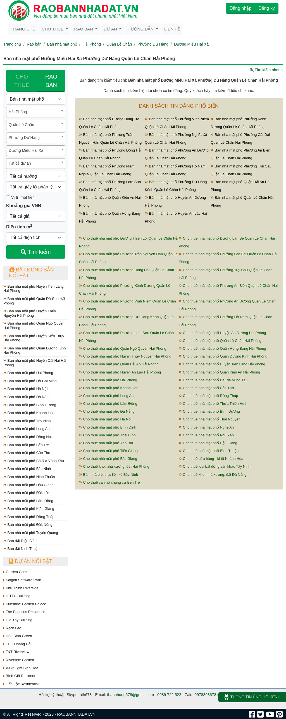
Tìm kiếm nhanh (266, 70)
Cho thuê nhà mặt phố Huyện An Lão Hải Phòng (120, 372)
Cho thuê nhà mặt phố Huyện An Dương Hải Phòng (222, 333)
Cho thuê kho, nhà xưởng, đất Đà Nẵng (212, 474)
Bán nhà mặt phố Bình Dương (29, 405)
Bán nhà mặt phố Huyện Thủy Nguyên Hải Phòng (29, 313)
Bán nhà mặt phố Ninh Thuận (29, 477)
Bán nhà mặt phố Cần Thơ (26, 453)
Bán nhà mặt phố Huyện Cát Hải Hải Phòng (34, 362)
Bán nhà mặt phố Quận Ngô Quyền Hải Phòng (34, 325)
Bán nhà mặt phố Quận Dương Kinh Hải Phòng (34, 350)
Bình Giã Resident (19, 676)
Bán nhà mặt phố (62, 44)
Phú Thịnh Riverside (21, 588)
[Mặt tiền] (8, 197)
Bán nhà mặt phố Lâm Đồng (28, 501)
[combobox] (35, 112)
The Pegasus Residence (24, 612)
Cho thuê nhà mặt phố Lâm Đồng (108, 403)
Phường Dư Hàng (152, 44)
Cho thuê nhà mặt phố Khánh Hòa (108, 388)
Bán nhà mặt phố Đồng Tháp (28, 517)
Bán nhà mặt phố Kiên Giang (28, 509)
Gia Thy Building (17, 620)
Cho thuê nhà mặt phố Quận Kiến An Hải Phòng (219, 372)
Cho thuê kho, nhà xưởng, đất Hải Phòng (114, 466)
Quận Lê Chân (119, 44)
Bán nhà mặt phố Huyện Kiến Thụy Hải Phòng (33, 338)
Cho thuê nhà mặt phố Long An (106, 396)
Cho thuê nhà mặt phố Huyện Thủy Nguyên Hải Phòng (125, 356)
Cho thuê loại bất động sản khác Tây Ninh (215, 466)
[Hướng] (35, 176)
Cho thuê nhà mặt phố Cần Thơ (206, 388)
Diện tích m (19, 226)
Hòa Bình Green (17, 636)
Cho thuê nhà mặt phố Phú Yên (206, 435)
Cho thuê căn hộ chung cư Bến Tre (109, 482)
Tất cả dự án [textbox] (20, 163)
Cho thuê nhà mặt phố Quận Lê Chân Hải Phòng (220, 341)
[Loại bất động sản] (35, 99)
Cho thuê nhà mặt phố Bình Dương (209, 411)
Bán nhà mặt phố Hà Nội (25, 389)
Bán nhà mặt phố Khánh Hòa (28, 413)
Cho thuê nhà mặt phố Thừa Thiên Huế (212, 403)
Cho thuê (53, 29)
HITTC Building (16, 596)
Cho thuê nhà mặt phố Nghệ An (206, 427)
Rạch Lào (12, 628)
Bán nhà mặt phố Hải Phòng (28, 373)
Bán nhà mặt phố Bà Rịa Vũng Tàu (33, 461)
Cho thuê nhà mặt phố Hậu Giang (208, 443)
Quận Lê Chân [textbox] (21, 124)
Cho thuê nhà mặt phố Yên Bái (106, 443)
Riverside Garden (18, 660)
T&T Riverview (16, 652)
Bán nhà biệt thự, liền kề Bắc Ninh (108, 474)
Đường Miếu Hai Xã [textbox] (26, 150)
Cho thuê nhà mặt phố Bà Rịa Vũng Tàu (213, 380)
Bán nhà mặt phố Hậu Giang (28, 485)
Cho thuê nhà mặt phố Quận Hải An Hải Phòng (119, 364)
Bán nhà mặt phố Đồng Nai (27, 437)
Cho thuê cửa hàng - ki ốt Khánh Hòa (211, 459)
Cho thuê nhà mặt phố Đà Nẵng (107, 411)
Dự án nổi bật (30, 561)
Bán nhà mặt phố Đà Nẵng (27, 397)
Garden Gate (15, 572)
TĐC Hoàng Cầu (17, 644)
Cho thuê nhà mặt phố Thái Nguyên (209, 419)
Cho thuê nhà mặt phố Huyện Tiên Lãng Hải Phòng (222, 364)
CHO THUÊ (21, 81)
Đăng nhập (240, 8)
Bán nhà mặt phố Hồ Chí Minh (30, 381)
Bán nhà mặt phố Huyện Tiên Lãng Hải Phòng (33, 288)
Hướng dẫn (141, 29)
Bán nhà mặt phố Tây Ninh (27, 421)
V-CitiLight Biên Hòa (20, 668)
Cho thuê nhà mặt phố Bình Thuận (209, 451)
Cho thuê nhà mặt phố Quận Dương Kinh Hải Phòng (223, 356)
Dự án (111, 29)
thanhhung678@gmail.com (130, 694)
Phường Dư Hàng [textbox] (24, 137)
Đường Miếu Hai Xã (191, 44)
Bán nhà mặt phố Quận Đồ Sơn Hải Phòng (34, 301)
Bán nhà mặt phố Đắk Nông (27, 524)
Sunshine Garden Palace (24, 604)
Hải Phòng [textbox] (18, 112)
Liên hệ (172, 29)
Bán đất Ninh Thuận (21, 549)
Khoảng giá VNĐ (23, 205)
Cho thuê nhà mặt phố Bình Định (107, 427)
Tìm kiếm (36, 252)
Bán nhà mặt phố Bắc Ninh (27, 469)
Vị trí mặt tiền (20, 197)
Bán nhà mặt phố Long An (26, 429)
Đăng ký (266, 8)
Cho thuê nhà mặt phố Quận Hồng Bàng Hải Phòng (222, 348)
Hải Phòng (91, 44)
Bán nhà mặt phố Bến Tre (26, 445)
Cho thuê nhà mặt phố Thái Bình (107, 435)
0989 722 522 (169, 694)
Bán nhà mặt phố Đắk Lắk (26, 493)
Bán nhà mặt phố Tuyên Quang (30, 533)
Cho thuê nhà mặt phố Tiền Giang (108, 451)
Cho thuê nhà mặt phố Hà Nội (105, 419)
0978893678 (205, 694)
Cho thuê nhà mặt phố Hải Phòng (108, 380)
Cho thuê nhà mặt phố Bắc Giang (108, 459)
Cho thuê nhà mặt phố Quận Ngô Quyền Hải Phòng (122, 348)
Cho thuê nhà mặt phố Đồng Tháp (208, 396)
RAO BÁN (51, 81)
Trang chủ (23, 29)
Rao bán (84, 29)
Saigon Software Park (22, 580)
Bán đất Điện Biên (20, 541)
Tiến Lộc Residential (21, 684)
